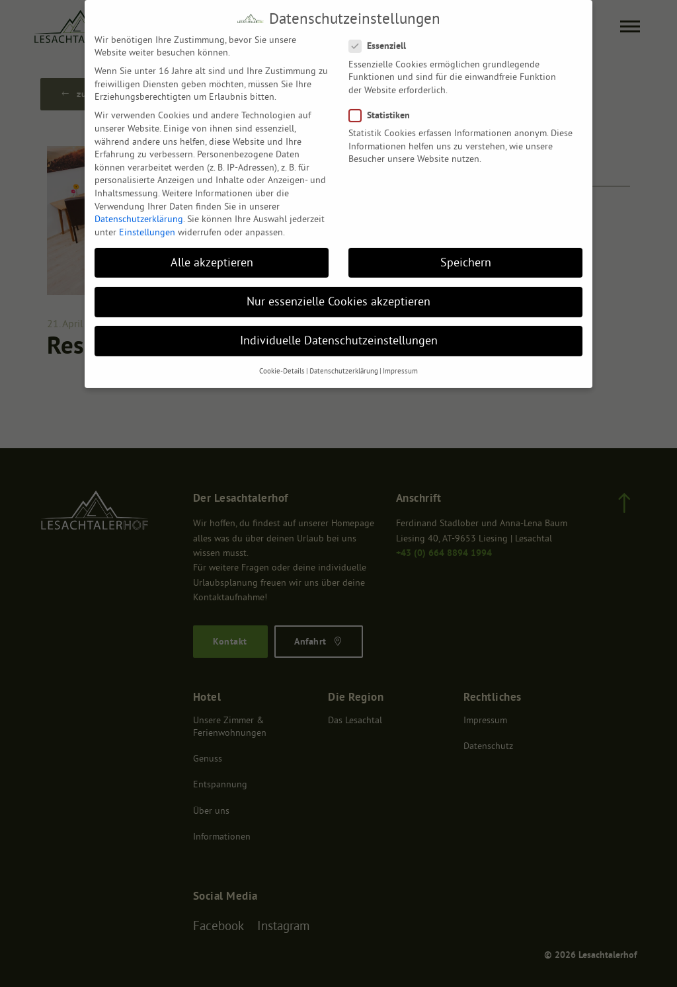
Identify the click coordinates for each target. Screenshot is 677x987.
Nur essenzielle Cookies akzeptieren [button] (338, 295)
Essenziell (380, 40)
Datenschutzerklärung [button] (343, 365)
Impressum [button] (400, 365)
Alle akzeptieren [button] (212, 256)
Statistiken (382, 108)
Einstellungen (147, 225)
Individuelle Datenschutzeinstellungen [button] (339, 334)
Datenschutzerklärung (139, 212)
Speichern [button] (465, 256)
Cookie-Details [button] (282, 365)
